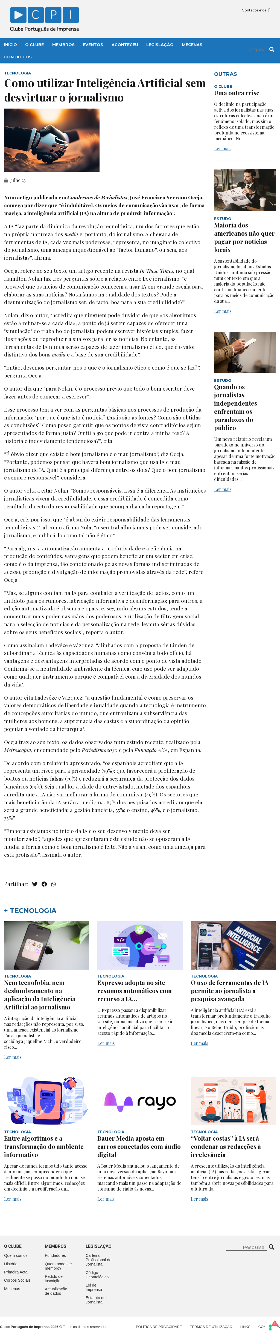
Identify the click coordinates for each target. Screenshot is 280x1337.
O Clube (34, 44)
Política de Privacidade (159, 1327)
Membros (63, 44)
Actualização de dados (56, 1291)
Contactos (18, 57)
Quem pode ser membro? (58, 1266)
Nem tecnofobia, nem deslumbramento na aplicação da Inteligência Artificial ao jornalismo (39, 994)
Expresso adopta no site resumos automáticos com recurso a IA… (134, 990)
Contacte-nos (256, 10)
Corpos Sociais (17, 1280)
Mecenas (192, 44)
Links (245, 1327)
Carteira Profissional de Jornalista (98, 1259)
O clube (13, 1246)
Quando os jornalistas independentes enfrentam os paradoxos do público (235, 407)
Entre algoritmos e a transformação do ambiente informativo (44, 1146)
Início (10, 44)
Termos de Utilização (211, 1327)
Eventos (93, 44)
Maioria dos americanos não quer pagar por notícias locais (244, 237)
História (11, 1264)
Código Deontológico (97, 1274)
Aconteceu (125, 44)
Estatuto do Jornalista (96, 1300)
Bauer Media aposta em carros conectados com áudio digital (139, 1146)
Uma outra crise (236, 93)
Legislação (160, 44)
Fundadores (55, 1255)
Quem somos (16, 1255)
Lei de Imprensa (94, 1287)
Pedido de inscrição (54, 1278)
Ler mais (222, 148)
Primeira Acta (16, 1272)
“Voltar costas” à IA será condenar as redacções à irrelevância (226, 1146)
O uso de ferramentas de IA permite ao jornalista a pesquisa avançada (230, 990)
